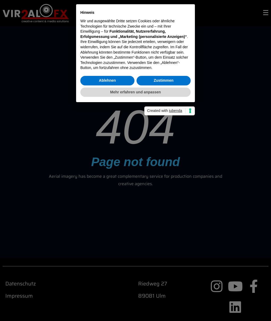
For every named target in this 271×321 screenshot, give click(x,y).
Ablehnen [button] (107, 187)
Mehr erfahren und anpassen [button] (135, 199)
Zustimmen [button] (164, 187)
